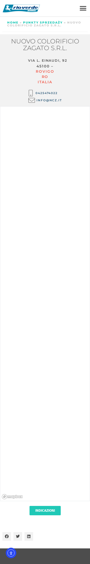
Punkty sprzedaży (43, 22)
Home (12, 22)
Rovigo (45, 71)
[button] (83, 8)
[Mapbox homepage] (12, 496)
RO (45, 76)
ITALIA (45, 82)
